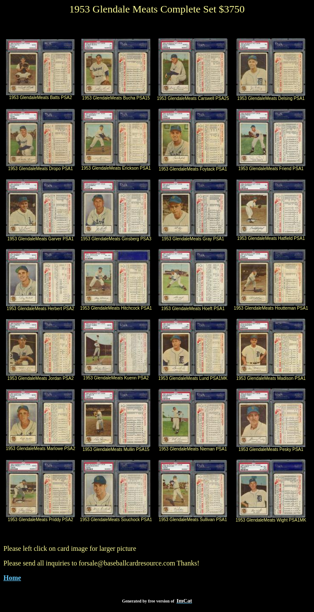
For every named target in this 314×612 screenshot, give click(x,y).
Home (12, 577)
